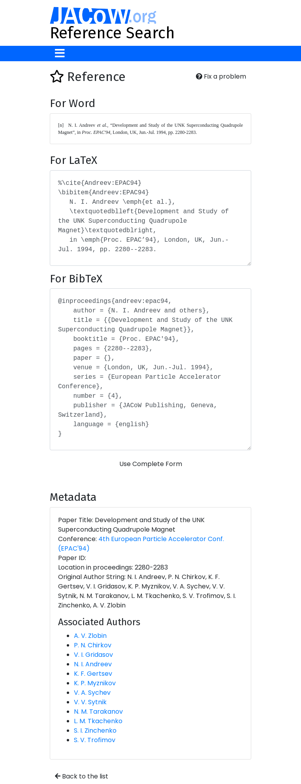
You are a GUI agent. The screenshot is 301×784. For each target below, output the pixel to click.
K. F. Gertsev (93, 673)
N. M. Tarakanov (98, 711)
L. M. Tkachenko (98, 721)
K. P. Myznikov (95, 683)
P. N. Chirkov (92, 645)
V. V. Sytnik (90, 702)
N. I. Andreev (93, 664)
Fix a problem (221, 76)
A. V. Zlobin (90, 635)
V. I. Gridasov (93, 654)
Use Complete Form (150, 463)
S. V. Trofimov (94, 740)
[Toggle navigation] (60, 53)
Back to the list (81, 776)
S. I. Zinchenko (95, 730)
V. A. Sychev (92, 692)
